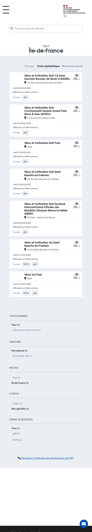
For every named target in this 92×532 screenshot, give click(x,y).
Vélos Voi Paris (33, 275)
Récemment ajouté (72, 66)
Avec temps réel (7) (22, 355)
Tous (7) (17, 377)
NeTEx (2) (17, 439)
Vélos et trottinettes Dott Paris (42, 143)
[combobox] (46, 28)
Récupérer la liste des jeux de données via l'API (47, 458)
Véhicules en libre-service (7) (27, 329)
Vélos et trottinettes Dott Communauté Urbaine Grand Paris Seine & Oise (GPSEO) (45, 111)
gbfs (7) (16, 433)
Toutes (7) (18, 403)
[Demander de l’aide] (84, 524)
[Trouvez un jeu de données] (46, 28)
